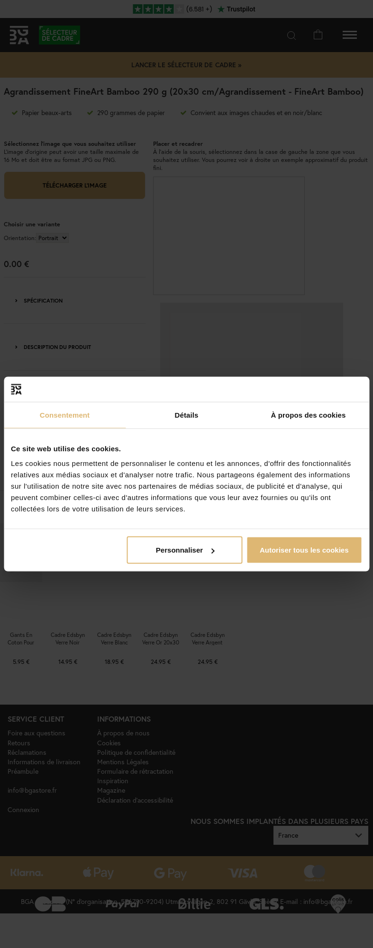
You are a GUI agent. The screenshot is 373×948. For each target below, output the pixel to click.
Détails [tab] (187, 415)
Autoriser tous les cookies (304, 550)
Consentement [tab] (65, 415)
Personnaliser (185, 550)
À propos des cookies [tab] (308, 415)
